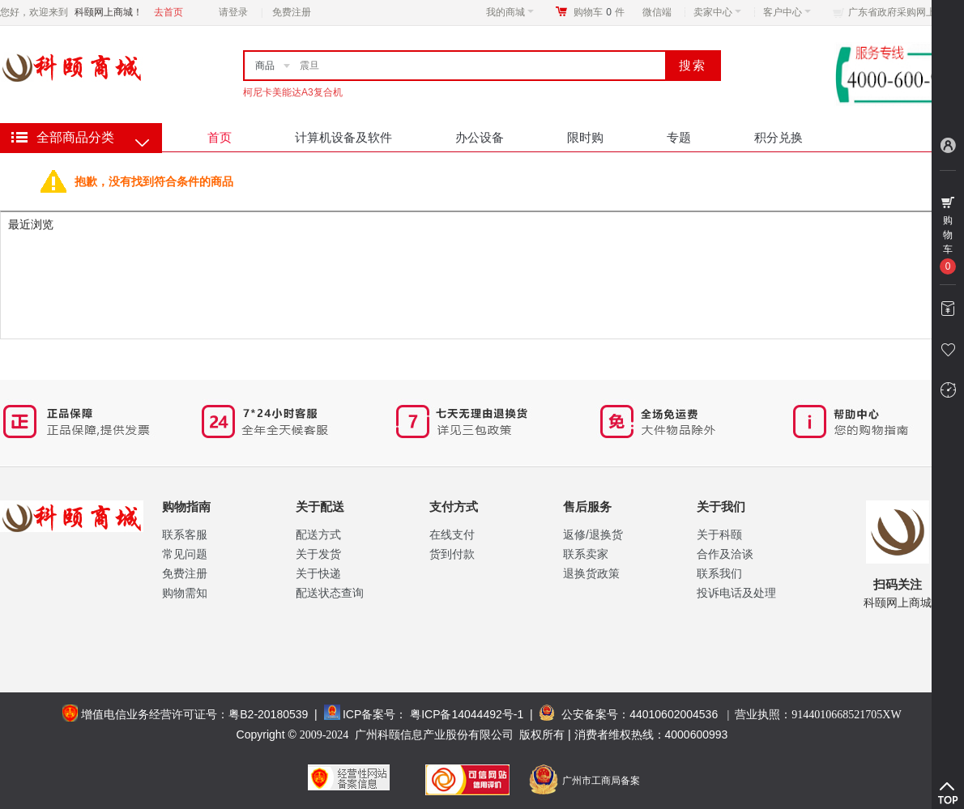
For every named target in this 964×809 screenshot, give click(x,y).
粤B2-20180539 (268, 714)
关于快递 (318, 573)
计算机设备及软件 (343, 137)
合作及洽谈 (725, 553)
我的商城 (510, 12)
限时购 (585, 137)
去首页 (168, 12)
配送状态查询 (330, 592)
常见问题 (184, 553)
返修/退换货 (593, 534)
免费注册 (291, 12)
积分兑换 (778, 137)
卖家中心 (717, 12)
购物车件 (599, 12)
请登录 (233, 12)
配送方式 (318, 534)
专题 (679, 137)
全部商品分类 (75, 137)
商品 (265, 65)
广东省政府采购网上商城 (901, 12)
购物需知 (184, 592)
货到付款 (452, 553)
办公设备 (479, 137)
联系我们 (719, 573)
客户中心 (787, 12)
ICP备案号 (369, 714)
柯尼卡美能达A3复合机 (293, 92)
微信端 (657, 12)
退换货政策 (591, 573)
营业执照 (818, 714)
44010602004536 (673, 714)
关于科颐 (719, 534)
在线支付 (452, 534)
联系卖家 (585, 553)
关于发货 (318, 553)
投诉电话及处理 (736, 592)
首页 (219, 137)
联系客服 (184, 534)
